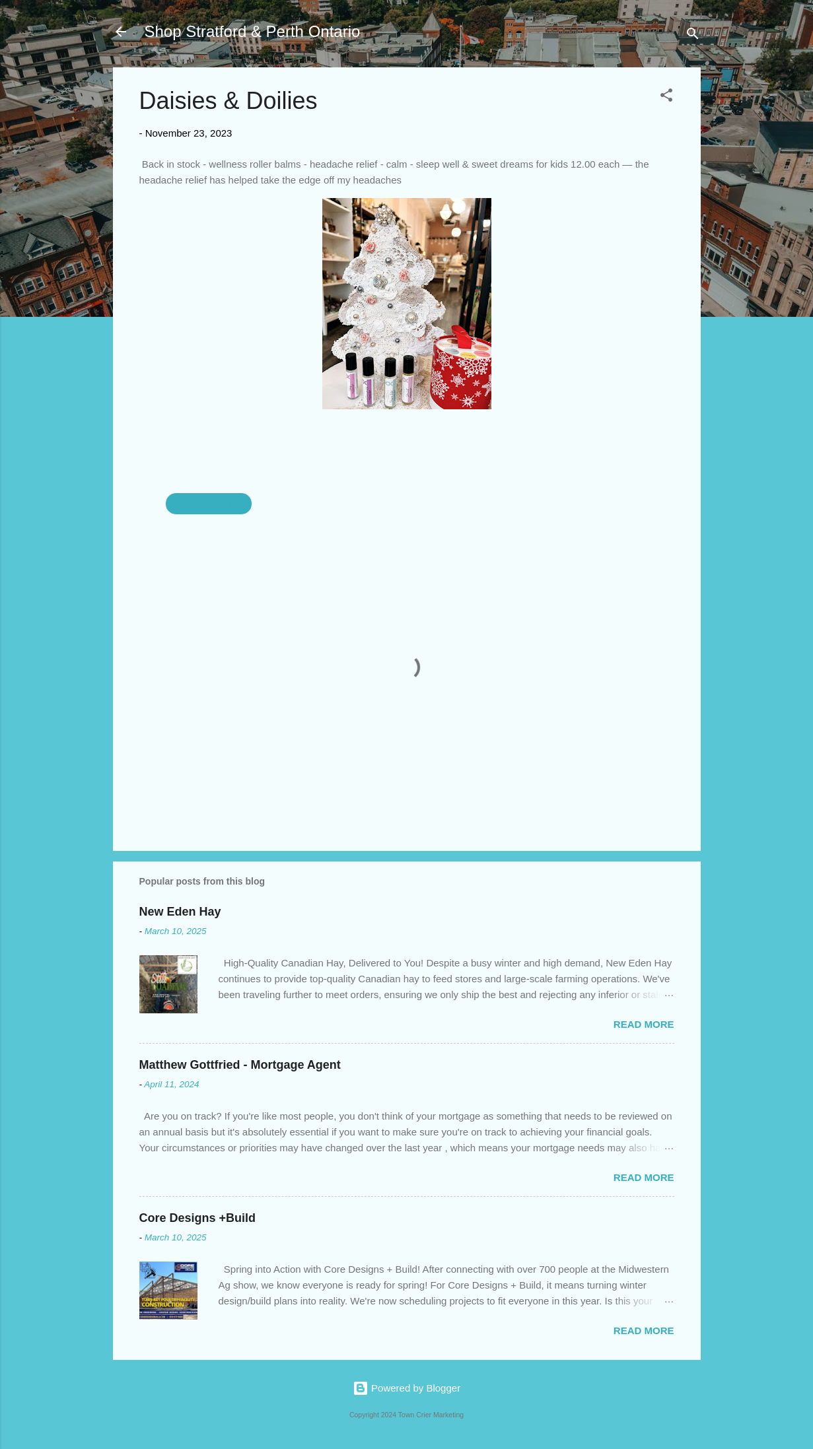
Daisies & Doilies (209, 503)
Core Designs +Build (197, 1218)
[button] (666, 97)
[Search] (693, 36)
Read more (644, 1024)
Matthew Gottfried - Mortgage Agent (240, 1064)
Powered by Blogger (406, 1388)
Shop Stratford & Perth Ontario (253, 31)
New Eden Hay (180, 911)
